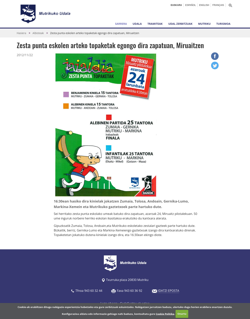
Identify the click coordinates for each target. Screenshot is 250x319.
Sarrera (121, 24)
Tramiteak (155, 24)
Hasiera (21, 33)
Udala (137, 24)
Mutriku (204, 24)
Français (218, 5)
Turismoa (223, 24)
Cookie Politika (165, 313)
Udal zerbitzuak (180, 24)
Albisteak (38, 33)
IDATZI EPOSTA (168, 291)
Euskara (176, 5)
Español (190, 5)
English (204, 5)
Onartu (181, 313)
